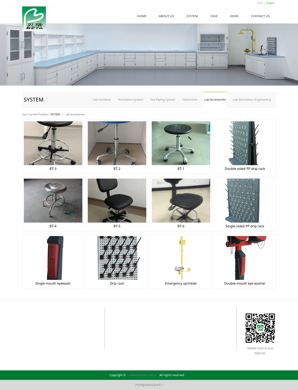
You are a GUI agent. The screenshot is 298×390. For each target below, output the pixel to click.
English (270, 3)
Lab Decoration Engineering (252, 99)
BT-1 (181, 168)
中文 (259, 3)
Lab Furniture (102, 99)
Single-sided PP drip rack (245, 226)
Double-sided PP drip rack (245, 168)
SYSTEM (192, 16)
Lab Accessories (215, 99)
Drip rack (117, 283)
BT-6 (181, 226)
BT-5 (117, 226)
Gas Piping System (162, 99)
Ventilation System (130, 99)
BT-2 (117, 168)
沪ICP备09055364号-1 (149, 385)
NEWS (234, 16)
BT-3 (52, 168)
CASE (214, 16)
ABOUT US (166, 16)
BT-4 (52, 226)
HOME (142, 16)
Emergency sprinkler (181, 283)
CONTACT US (260, 16)
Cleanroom (189, 99)
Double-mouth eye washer (245, 283)
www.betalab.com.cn (143, 375)
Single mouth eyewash (53, 283)
